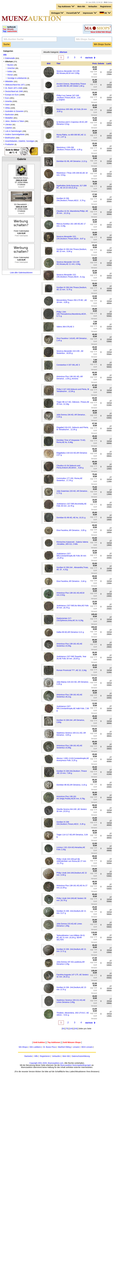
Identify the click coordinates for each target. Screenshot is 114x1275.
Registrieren (105, 6)
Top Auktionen (66, 6)
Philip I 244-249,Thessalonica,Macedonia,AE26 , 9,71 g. (71, 314)
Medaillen (9, 118)
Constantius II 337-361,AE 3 (68, 365)
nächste (89, 57)
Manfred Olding (64, 1047)
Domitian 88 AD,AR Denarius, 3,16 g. (71, 785)
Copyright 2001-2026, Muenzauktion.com (46, 1063)
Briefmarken (10, 138)
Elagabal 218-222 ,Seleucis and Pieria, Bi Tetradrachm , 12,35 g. (72, 428)
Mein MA (81, 6)
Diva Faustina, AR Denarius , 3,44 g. (71, 581)
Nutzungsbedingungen (81, 1065)
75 (67, 1029)
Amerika (8, 101)
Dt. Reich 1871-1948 (13, 88)
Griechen (11, 68)
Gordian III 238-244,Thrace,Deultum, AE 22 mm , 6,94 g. (71, 250)
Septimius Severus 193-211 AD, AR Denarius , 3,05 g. (71, 734)
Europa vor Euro (12, 95)
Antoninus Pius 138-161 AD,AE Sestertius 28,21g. (69, 696)
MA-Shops (23, 1047)
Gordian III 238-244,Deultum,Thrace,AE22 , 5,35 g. (71, 823)
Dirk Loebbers (35, 1047)
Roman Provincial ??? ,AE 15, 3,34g (71, 670)
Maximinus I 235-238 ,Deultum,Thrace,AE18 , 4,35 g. (69, 148)
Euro (7, 98)
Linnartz (76, 1047)
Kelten (10, 71)
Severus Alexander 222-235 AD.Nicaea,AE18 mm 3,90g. (68, 72)
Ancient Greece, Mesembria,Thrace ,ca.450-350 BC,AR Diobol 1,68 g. (71, 85)
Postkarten (9, 144)
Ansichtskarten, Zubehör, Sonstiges (19, 141)
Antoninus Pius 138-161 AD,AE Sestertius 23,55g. (69, 645)
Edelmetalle (10, 58)
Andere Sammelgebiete (15, 134)
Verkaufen (92, 6)
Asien (7, 105)
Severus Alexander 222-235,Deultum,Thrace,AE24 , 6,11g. (70, 276)
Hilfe (36, 1056)
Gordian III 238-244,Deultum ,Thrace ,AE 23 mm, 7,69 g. (71, 772)
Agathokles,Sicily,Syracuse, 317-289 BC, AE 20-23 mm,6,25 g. (71, 187)
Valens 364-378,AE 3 (65, 327)
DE (105, 13)
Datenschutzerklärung (81, 1056)
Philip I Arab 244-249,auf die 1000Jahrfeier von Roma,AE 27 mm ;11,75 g (71, 861)
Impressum (90, 13)
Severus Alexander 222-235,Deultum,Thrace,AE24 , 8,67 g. (71, 237)
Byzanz (10, 65)
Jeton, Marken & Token (14, 121)
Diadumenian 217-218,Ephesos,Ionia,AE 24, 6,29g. (70, 619)
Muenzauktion (66, 1065)
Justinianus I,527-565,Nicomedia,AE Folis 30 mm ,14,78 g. (71, 505)
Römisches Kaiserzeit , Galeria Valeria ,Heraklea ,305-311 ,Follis (72, 543)
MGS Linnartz (87, 1047)
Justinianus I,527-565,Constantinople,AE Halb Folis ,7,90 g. (72, 708)
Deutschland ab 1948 (14, 91)
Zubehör (8, 128)
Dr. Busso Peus (49, 1047)
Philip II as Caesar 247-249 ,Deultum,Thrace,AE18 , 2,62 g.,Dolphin (68, 97)
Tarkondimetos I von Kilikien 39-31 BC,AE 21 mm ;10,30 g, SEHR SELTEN (70, 937)
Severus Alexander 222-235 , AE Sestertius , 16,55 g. (69, 352)
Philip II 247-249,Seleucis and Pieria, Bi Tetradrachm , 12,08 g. (72, 390)
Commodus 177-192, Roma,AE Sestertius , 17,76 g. (69, 479)
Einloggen (57, 13)
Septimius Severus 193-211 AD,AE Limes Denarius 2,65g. (70, 1001)
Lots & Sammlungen (13, 131)
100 (71, 1029)
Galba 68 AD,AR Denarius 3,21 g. (70, 632)
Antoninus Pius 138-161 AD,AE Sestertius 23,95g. (69, 746)
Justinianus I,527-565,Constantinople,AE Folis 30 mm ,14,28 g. (71, 556)
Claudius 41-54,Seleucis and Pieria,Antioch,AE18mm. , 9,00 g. (70, 467)
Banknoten (9, 114)
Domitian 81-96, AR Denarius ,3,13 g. (71, 161)
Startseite (28, 1056)
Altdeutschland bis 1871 (15, 85)
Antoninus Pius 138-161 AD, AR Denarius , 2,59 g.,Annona (69, 377)
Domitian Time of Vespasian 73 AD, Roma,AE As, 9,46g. (71, 441)
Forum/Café (73, 13)
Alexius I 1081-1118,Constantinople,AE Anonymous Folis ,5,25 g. (72, 759)
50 (63, 1029)
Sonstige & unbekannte (17, 78)
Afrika (7, 108)
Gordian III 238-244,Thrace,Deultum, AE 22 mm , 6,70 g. (71, 288)
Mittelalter (9, 81)
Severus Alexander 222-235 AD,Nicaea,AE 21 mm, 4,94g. (68, 263)
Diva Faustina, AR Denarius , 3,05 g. (71, 530)
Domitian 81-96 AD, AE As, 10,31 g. (71, 517)
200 (75, 1029)
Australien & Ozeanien (14, 111)
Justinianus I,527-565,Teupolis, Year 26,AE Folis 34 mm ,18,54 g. (71, 657)
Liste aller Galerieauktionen (21, 272)
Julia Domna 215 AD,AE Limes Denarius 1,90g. (69, 925)
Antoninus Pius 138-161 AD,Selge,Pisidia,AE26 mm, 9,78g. (70, 797)
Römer (10, 75)
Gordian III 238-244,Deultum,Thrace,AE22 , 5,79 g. (71, 199)
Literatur (8, 124)
